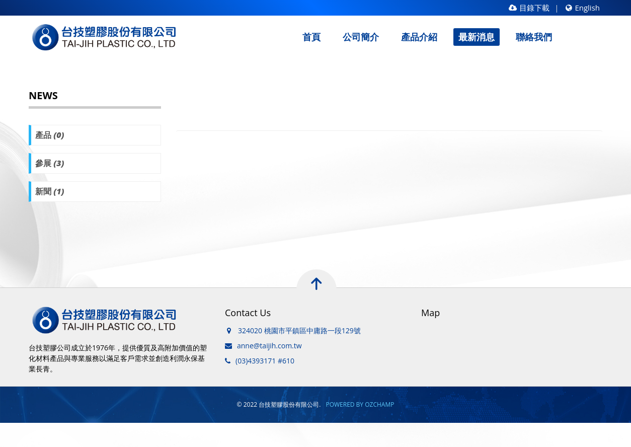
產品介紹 (419, 37)
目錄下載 (529, 8)
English (583, 8)
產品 (49, 134)
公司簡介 (361, 37)
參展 (49, 163)
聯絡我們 (534, 37)
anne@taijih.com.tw (269, 345)
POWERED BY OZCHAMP (360, 404)
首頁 (311, 37)
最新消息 (476, 37)
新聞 (49, 191)
